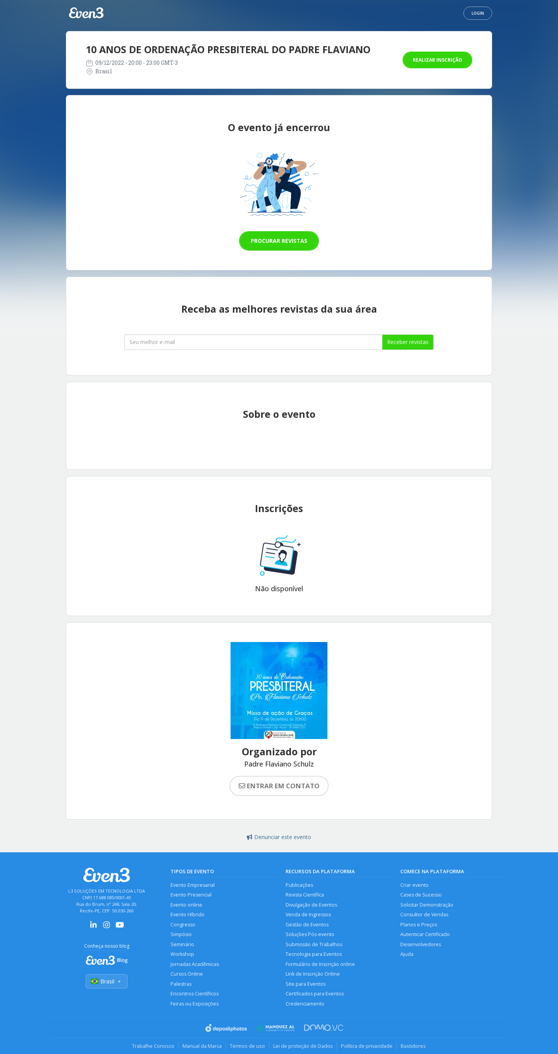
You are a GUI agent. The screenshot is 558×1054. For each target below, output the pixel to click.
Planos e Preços (418, 924)
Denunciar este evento (279, 837)
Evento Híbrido (187, 914)
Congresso (182, 924)
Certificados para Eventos (315, 993)
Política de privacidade (367, 1045)
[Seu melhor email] (253, 342)
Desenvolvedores (420, 944)
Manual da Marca (202, 1045)
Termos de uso (247, 1045)
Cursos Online (186, 974)
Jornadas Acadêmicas (194, 964)
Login (478, 13)
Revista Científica (305, 894)
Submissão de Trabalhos (314, 944)
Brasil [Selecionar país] (106, 981)
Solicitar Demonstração (426, 905)
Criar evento (414, 885)
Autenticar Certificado (425, 934)
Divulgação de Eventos (311, 905)
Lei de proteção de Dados (303, 1045)
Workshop (182, 954)
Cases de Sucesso (421, 894)
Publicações (299, 885)
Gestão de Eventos (307, 924)
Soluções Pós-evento (310, 934)
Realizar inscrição (437, 60)
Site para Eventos (306, 984)
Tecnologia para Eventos (314, 954)
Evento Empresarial (192, 885)
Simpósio (181, 934)
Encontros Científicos (194, 993)
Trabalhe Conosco (153, 1045)
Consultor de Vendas (424, 914)
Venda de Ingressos (308, 914)
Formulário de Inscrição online (320, 964)
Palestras (180, 984)
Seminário (182, 944)
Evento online (186, 905)
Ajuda (406, 954)
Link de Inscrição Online (313, 974)
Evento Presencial (191, 894)
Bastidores (413, 1045)
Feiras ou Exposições (194, 1003)
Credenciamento (305, 1003)
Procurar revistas (279, 240)
